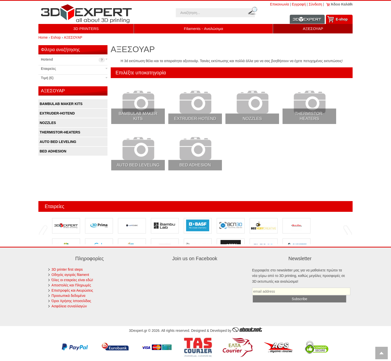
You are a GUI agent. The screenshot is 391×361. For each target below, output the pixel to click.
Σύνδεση (315, 4)
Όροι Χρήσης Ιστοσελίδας (71, 301)
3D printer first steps (67, 269)
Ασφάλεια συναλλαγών (69, 306)
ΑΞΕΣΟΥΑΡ (313, 28)
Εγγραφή (299, 4)
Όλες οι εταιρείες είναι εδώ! (72, 280)
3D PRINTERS (86, 28)
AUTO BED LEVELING (58, 142)
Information (307, 19)
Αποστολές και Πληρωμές (71, 285)
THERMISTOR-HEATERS (60, 132)
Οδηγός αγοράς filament (70, 275)
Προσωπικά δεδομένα (69, 296)
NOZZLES (48, 123)
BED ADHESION (53, 151)
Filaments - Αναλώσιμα (203, 28)
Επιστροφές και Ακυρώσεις (72, 290)
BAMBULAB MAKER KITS (61, 104)
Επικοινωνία (279, 4)
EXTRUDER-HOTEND (57, 113)
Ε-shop (342, 19)
